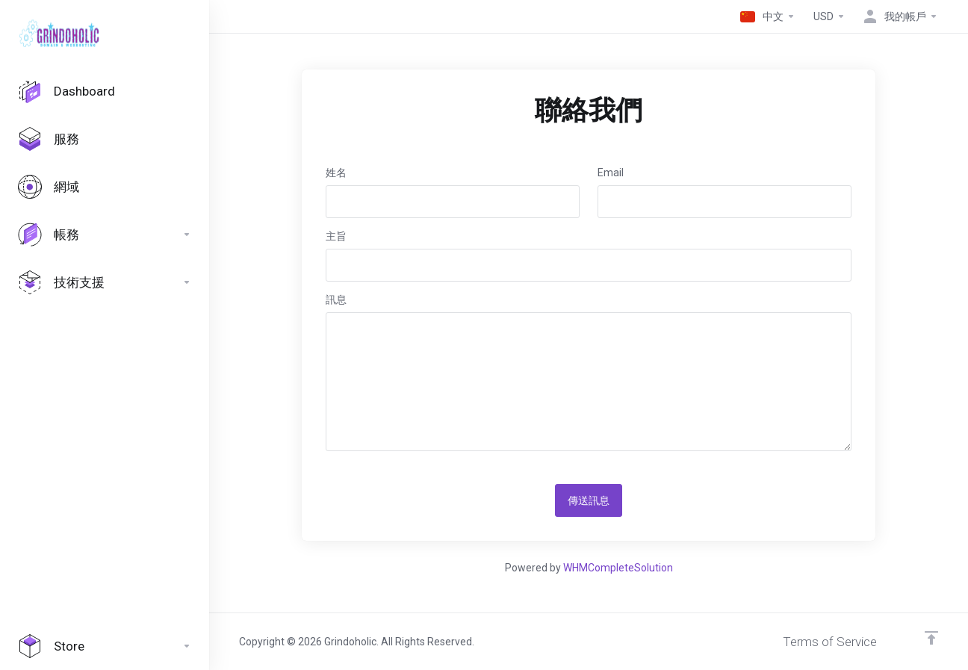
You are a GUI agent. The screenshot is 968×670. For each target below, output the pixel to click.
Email (611, 173)
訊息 (336, 299)
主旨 (336, 236)
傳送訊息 (588, 500)
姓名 (336, 173)
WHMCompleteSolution (618, 568)
